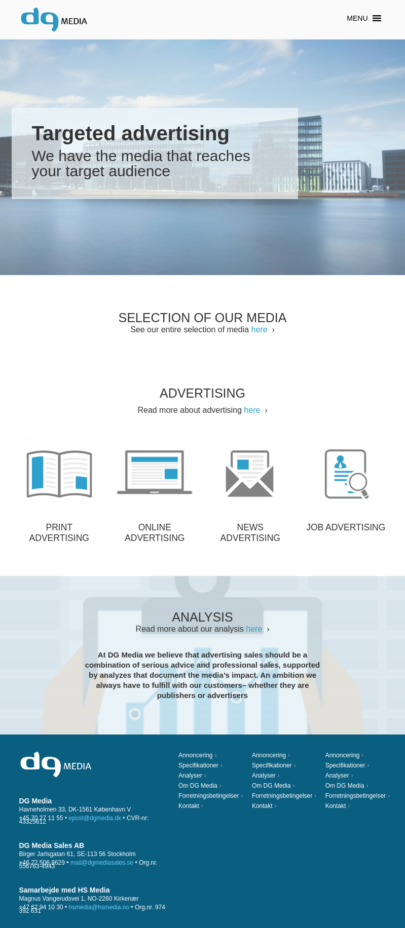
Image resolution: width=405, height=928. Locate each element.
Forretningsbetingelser (208, 795)
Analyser (190, 775)
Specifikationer (198, 765)
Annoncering (195, 755)
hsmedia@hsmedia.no (98, 907)
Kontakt (188, 805)
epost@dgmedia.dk (94, 818)
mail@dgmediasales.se (101, 862)
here (259, 329)
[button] (357, 18)
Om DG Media (197, 785)
